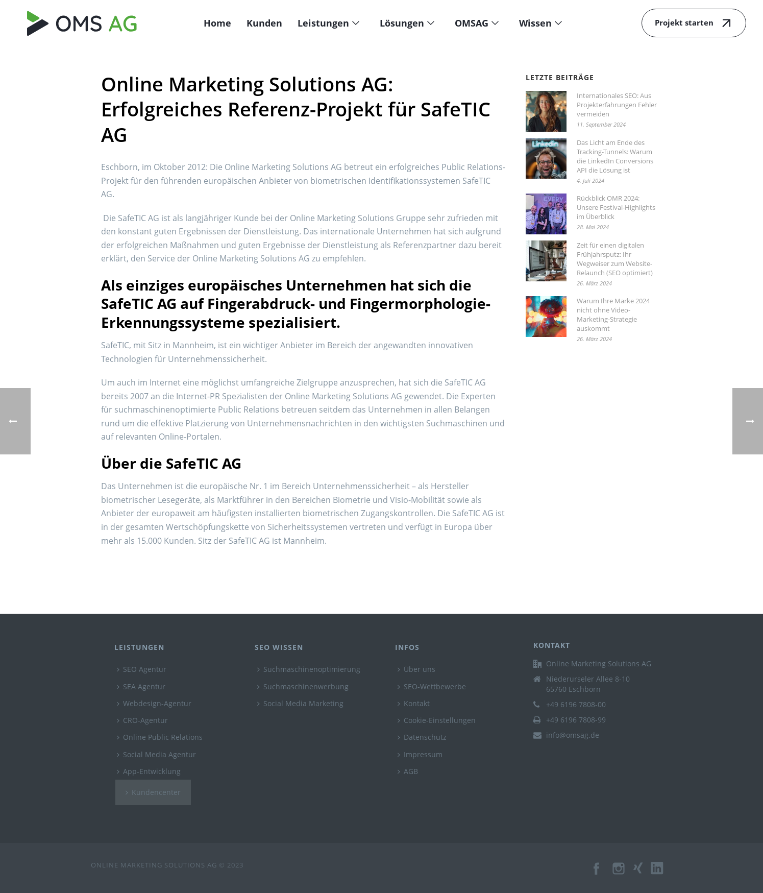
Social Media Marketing (300, 703)
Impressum (420, 754)
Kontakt (414, 703)
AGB (408, 771)
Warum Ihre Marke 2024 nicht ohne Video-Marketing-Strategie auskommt (613, 314)
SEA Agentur (141, 686)
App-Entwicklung (149, 771)
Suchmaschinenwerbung (303, 686)
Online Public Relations (160, 737)
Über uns (416, 669)
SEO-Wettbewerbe (432, 686)
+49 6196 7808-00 (576, 704)
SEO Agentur (141, 669)
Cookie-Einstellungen (437, 720)
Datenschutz (422, 737)
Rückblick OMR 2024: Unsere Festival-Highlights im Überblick (616, 207)
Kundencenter (153, 792)
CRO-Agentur (142, 720)
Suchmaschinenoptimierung (308, 669)
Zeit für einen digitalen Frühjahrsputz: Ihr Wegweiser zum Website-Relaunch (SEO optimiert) (615, 258)
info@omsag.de (572, 735)
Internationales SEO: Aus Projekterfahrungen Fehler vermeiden (617, 104)
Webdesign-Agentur (154, 703)
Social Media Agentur (156, 754)
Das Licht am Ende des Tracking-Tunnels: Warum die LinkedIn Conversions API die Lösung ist (615, 156)
